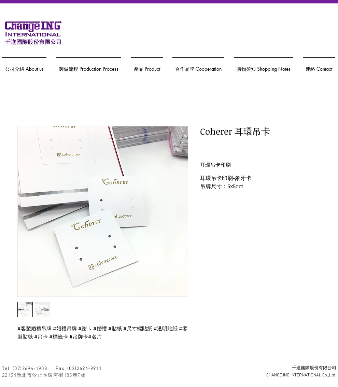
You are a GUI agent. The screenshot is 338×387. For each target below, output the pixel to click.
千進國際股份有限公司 (314, 368)
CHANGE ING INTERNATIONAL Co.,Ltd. (301, 375)
